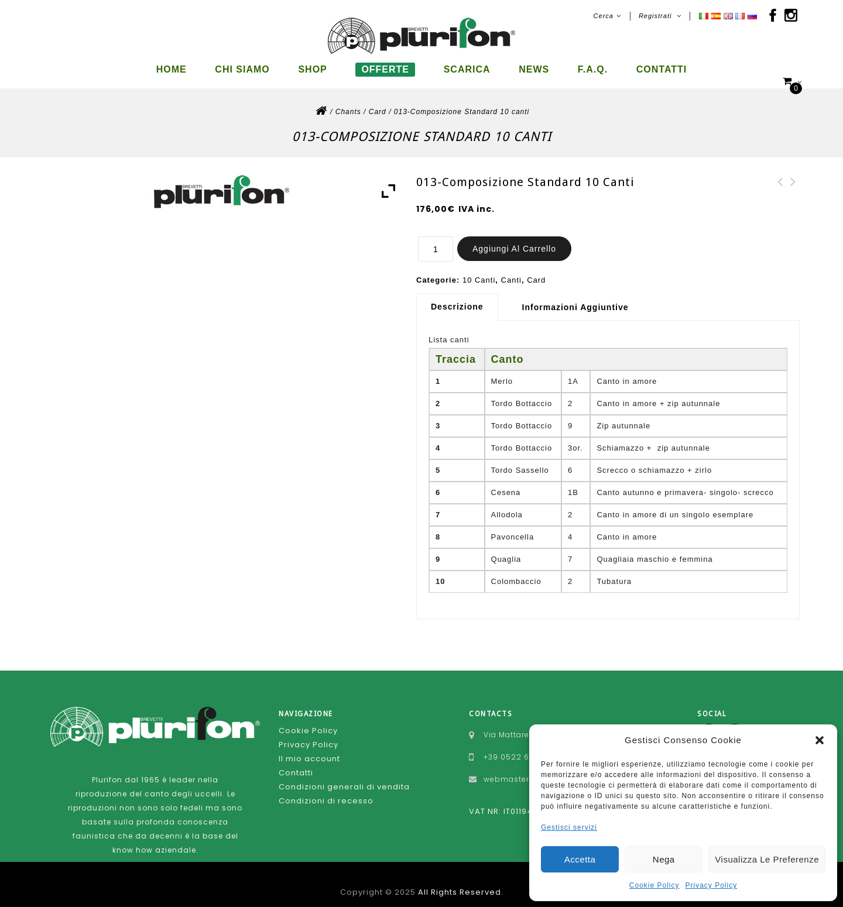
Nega (664, 859)
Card (377, 102)
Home (171, 69)
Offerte (385, 69)
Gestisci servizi (569, 827)
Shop (312, 69)
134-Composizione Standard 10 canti (780, 186)
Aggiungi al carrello (514, 238)
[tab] (461, 296)
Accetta (580, 859)
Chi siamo (242, 69)
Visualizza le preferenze (767, 859)
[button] (819, 740)
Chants (348, 102)
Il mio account (309, 748)
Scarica (467, 69)
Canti (511, 270)
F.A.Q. (593, 69)
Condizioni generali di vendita (344, 776)
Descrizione (457, 296)
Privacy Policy (712, 885)
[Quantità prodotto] (435, 239)
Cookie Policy (654, 885)
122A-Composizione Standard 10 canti (793, 186)
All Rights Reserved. (460, 882)
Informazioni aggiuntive (575, 297)
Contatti (661, 69)
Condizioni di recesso (326, 790)
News (534, 69)
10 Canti (478, 270)
